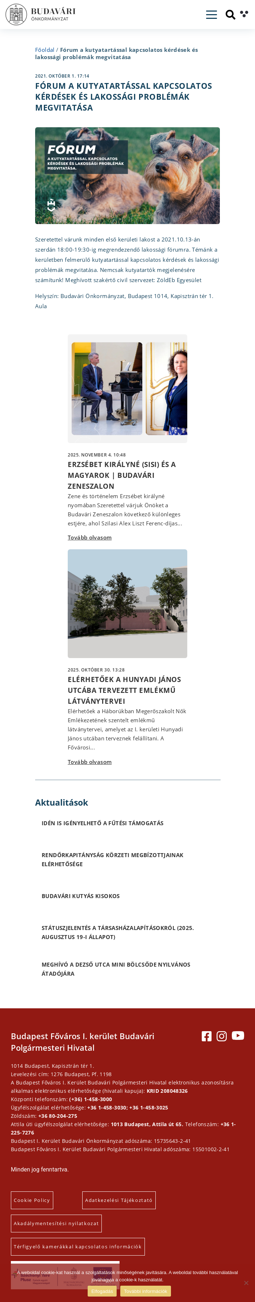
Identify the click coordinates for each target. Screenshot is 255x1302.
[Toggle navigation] (211, 15)
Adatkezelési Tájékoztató (119, 1200)
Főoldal (45, 49)
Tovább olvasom (90, 537)
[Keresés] (230, 14)
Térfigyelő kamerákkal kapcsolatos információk (78, 1246)
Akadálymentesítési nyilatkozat (56, 1223)
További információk (145, 1291)
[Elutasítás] (246, 1282)
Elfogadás (102, 1291)
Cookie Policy (32, 1200)
